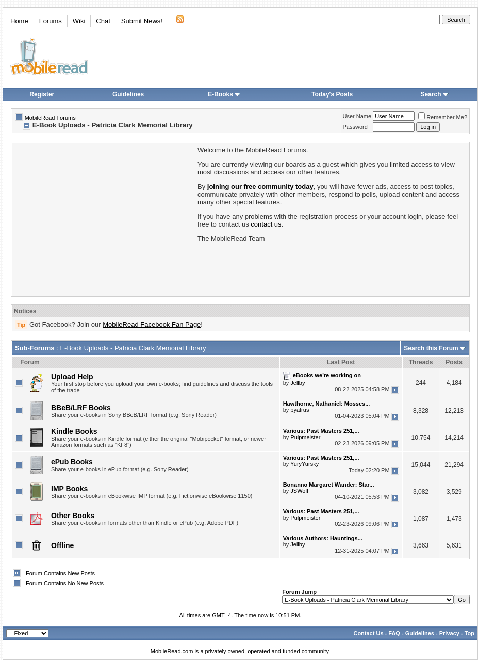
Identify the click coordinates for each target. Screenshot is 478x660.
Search (435, 94)
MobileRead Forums (50, 118)
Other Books (72, 515)
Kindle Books (74, 431)
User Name (357, 116)
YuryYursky (304, 464)
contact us (266, 224)
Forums (50, 21)
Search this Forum (431, 348)
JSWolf (299, 491)
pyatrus (299, 410)
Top (469, 633)
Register (41, 94)
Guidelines (128, 94)
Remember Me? (442, 117)
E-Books (224, 94)
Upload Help (72, 377)
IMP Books (69, 489)
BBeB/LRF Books (81, 408)
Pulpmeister (305, 437)
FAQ (394, 633)
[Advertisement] (103, 218)
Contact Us (368, 633)
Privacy (449, 633)
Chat (103, 21)
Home (19, 21)
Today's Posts (332, 94)
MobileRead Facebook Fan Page (152, 324)
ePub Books (72, 462)
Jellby (297, 383)
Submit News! (141, 21)
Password (355, 127)
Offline (62, 545)
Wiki (79, 21)
